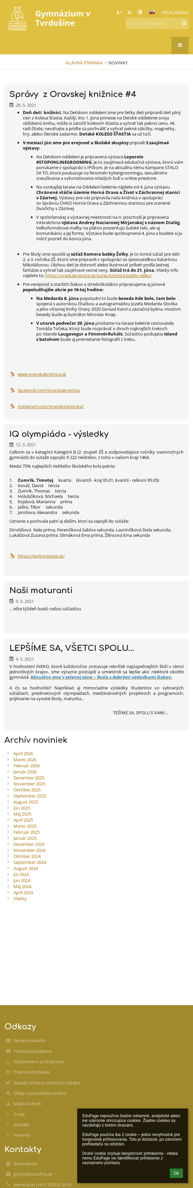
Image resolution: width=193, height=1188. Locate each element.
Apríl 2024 (23, 892)
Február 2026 (26, 766)
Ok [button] (176, 1173)
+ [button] (119, 12)
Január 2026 (25, 772)
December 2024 (28, 844)
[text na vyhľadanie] (157, 23)
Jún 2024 (21, 880)
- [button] (130, 12)
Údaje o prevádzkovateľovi (39, 1093)
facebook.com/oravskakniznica (44, 390)
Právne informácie (31, 1072)
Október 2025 (27, 790)
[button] (152, 12)
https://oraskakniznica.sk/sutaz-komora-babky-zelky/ (98, 275)
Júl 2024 (21, 874)
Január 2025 (25, 838)
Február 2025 (26, 832)
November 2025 (29, 784)
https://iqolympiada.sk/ (37, 556)
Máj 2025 (22, 814)
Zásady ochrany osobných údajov (47, 1083)
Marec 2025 (24, 826)
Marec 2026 (24, 760)
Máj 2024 (22, 886)
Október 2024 (27, 856)
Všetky (20, 898)
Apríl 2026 (23, 754)
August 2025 (25, 802)
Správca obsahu (29, 1040)
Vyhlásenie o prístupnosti (38, 1061)
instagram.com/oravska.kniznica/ (46, 406)
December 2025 (28, 778)
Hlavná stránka (83, 63)
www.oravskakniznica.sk (37, 374)
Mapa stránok (27, 1103)
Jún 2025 (21, 808)
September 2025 (29, 796)
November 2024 (29, 850)
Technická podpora (32, 1051)
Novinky (118, 63)
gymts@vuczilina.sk (32, 1174)
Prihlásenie (175, 12)
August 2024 (25, 868)
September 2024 (29, 862)
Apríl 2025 (23, 820)
